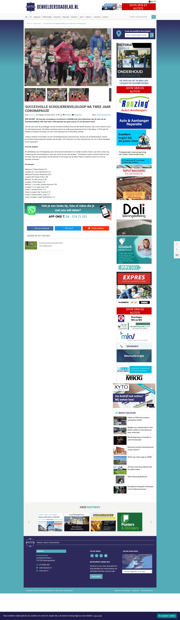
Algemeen (37, 17)
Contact (105, 17)
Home (28, 24)
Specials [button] (74, 17)
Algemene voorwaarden (122, 589)
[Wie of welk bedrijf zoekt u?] (137, 35)
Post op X (68, 228)
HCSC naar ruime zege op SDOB (140, 457)
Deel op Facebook (40, 228)
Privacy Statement (147, 589)
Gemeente (57, 17)
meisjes (68, 115)
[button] (26, 95)
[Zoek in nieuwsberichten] (140, 17)
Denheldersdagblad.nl (58, 7)
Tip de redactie (96, 228)
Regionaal (65, 17)
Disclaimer (135, 589)
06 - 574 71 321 (76, 216)
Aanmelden (96, 575)
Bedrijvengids (47, 17)
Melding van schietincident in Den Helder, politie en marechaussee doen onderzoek (140, 430)
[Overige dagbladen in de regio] (137, 559)
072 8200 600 (44, 564)
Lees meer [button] (97, 616)
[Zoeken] (154, 17)
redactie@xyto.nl (45, 567)
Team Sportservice (104, 115)
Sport (82, 17)
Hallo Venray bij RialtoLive (137, 477)
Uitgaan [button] (88, 17)
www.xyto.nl (43, 570)
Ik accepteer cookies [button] (167, 616)
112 (30, 17)
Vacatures (97, 17)
